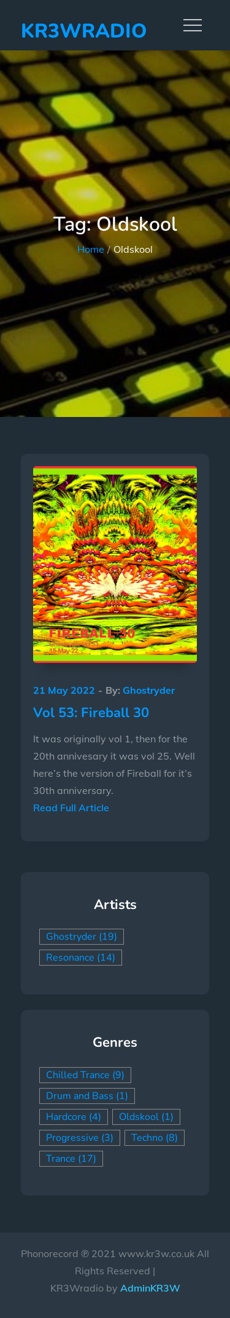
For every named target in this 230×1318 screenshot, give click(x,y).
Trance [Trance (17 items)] (71, 1158)
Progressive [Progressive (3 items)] (79, 1138)
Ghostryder (149, 690)
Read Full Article (71, 807)
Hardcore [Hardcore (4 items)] (73, 1117)
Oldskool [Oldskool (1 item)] (146, 1117)
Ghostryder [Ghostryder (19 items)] (81, 936)
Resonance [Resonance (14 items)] (80, 957)
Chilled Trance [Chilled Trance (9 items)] (85, 1075)
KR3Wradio (84, 31)
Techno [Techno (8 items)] (154, 1138)
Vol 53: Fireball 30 (91, 713)
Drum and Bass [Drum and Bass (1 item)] (87, 1096)
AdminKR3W (150, 1288)
